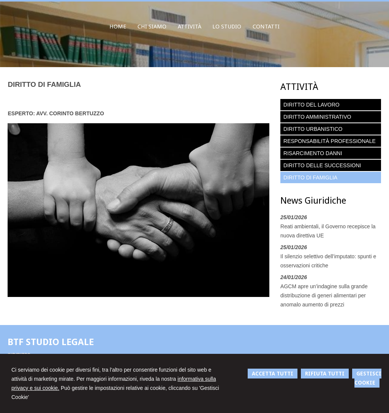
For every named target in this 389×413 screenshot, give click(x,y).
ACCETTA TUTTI (272, 374)
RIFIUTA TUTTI (325, 374)
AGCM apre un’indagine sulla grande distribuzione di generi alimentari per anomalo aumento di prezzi (324, 295)
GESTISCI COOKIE (367, 378)
